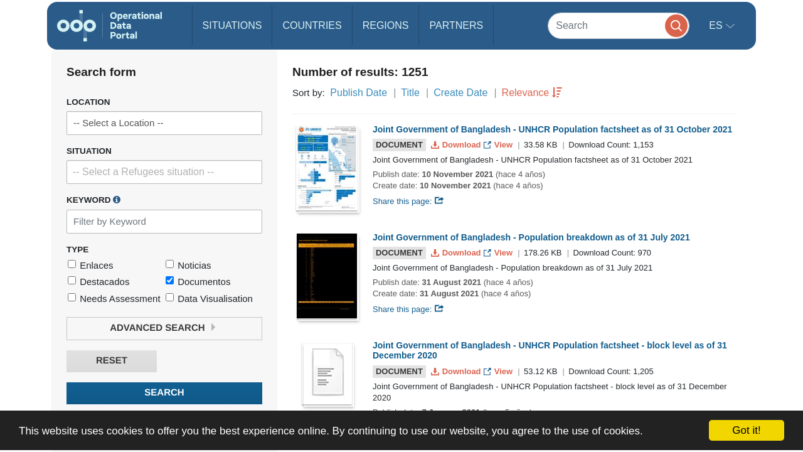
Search (164, 392)
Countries (311, 25)
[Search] (618, 25)
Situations (232, 25)
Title (410, 92)
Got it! (746, 430)
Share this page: (408, 201)
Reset (111, 360)
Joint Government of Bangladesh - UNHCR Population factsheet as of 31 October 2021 (552, 129)
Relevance (526, 92)
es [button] (717, 25)
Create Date (460, 92)
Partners (456, 25)
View (499, 144)
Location (88, 102)
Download (457, 144)
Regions (386, 25)
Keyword (93, 200)
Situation (89, 151)
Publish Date (358, 92)
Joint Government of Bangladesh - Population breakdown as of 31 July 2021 (531, 237)
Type (77, 249)
